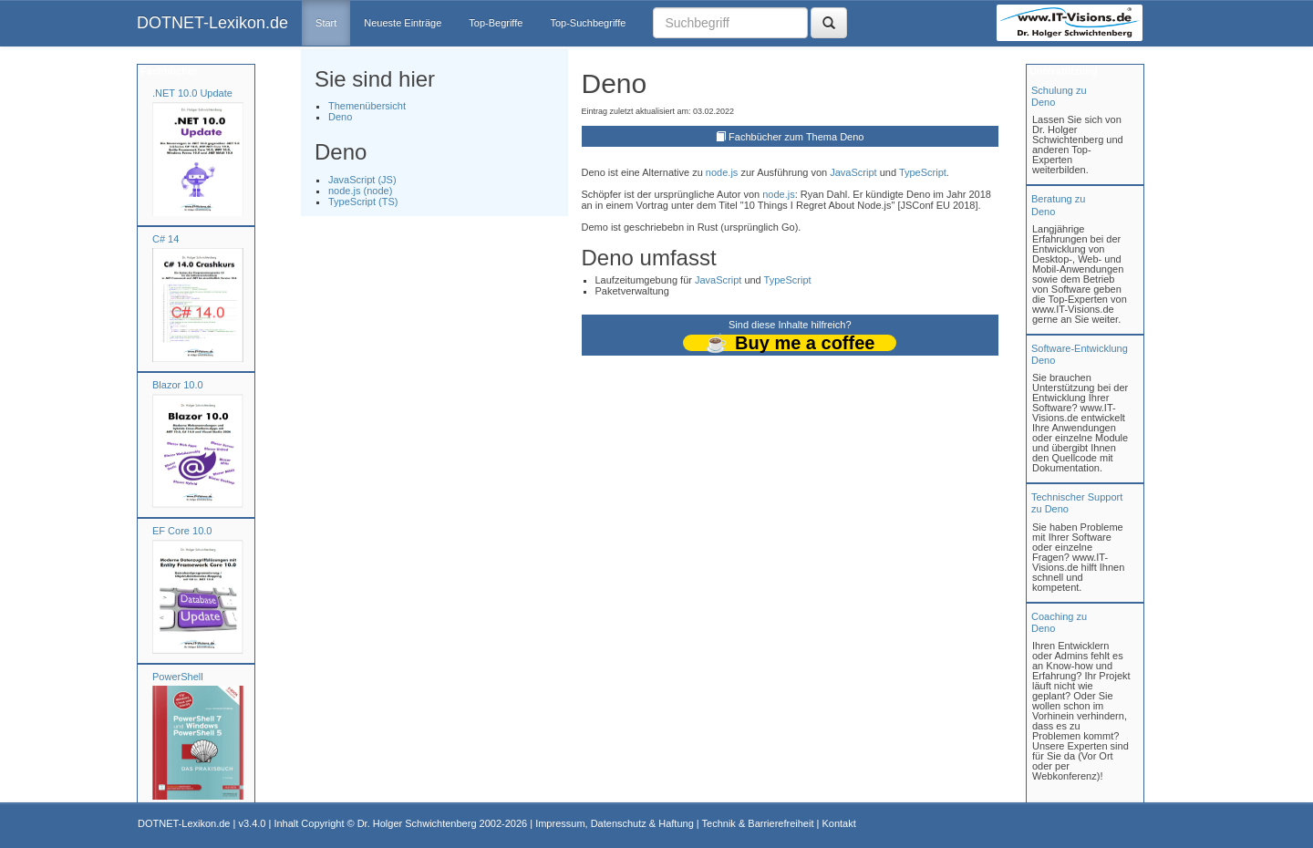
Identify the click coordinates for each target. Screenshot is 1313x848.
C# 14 (165, 238)
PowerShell (177, 676)
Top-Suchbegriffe (587, 22)
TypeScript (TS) (363, 201)
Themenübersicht (367, 105)
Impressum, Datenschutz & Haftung (614, 823)
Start (325, 22)
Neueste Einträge (402, 22)
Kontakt (838, 823)
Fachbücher (167, 71)
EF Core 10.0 (182, 530)
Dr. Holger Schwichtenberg (417, 823)
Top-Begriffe (495, 22)
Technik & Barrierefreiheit (758, 823)
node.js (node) (360, 190)
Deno (340, 116)
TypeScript (922, 172)
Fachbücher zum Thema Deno (796, 136)
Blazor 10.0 (177, 384)
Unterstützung (1062, 71)
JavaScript (853, 172)
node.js (722, 172)
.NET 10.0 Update (192, 93)
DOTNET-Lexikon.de (212, 23)
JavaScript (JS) (362, 179)
